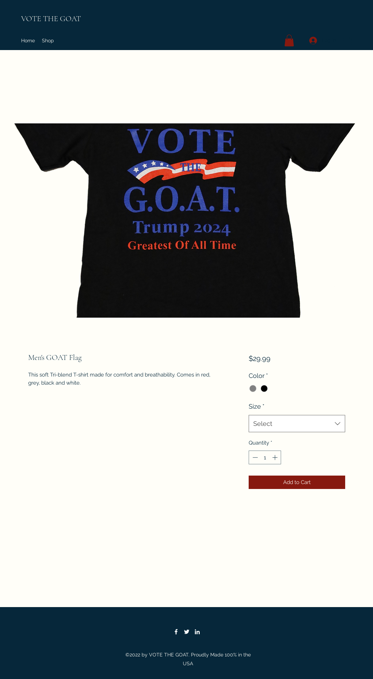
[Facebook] (176, 631)
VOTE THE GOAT (51, 18)
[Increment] (275, 457)
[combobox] (297, 424)
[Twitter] (186, 631)
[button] (289, 40)
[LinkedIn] (197, 631)
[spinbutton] (265, 457)
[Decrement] (254, 457)
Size (257, 406)
